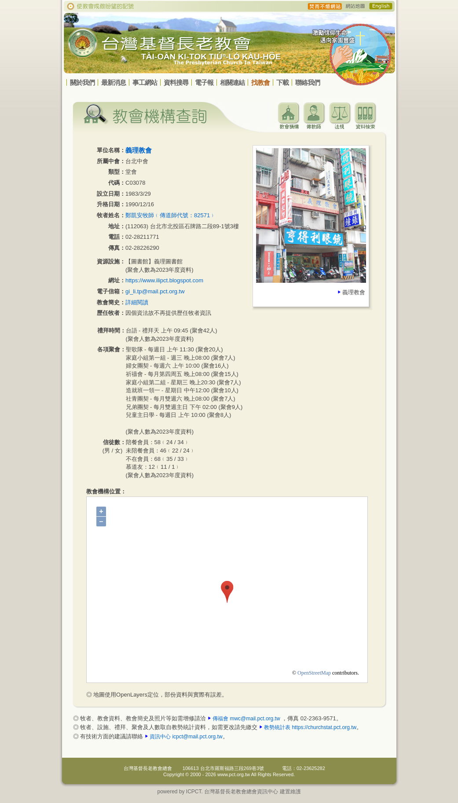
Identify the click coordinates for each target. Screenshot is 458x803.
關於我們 (82, 82)
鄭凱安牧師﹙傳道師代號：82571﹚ (170, 215)
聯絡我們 (307, 82)
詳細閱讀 (136, 302)
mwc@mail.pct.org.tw (255, 718)
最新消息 (113, 82)
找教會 (260, 82)
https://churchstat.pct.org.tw (324, 727)
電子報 (204, 82)
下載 (282, 82)
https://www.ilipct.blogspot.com (164, 280)
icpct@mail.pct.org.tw (197, 737)
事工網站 (144, 82)
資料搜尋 (176, 82)
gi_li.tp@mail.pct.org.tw (155, 291)
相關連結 (232, 82)
